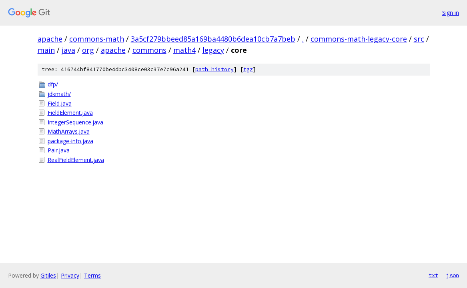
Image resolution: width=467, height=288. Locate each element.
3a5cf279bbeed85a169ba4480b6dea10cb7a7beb (213, 39)
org (88, 50)
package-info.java (70, 141)
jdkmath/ (59, 94)
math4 (184, 50)
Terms (92, 275)
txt (433, 275)
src (419, 39)
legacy (213, 50)
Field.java (60, 103)
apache (50, 39)
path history (214, 69)
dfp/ (53, 84)
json (452, 275)
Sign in (450, 12)
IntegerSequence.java (75, 122)
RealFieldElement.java (76, 160)
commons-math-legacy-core (359, 39)
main (46, 50)
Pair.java (59, 150)
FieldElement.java (70, 112)
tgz (248, 69)
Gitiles (48, 275)
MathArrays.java (69, 131)
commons (149, 50)
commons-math (96, 39)
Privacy (70, 275)
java (68, 50)
